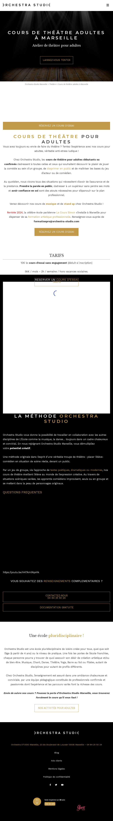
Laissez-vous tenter (56, 60)
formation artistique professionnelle (49, 242)
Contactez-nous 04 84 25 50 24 (56, 596)
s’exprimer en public (59, 194)
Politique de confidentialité (56, 777)
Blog (56, 752)
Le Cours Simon (65, 237)
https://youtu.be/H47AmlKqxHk (21, 572)
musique (51, 229)
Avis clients (56, 761)
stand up (69, 229)
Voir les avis (50, 804)
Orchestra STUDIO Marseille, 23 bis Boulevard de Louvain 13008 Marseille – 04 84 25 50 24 (56, 744)
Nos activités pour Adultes (56, 708)
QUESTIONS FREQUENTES (22, 492)
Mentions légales (56, 769)
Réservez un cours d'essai (56, 150)
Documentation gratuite (56, 607)
